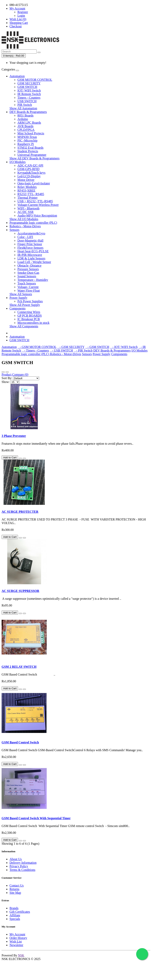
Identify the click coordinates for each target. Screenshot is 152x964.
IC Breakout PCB (28, 319)
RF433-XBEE (26, 190)
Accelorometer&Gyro (31, 233)
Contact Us (17, 885)
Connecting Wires (28, 312)
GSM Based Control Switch (20, 742)
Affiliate (15, 915)
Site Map (15, 892)
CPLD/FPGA (25, 129)
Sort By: (7, 378)
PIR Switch (24, 104)
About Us (16, 859)
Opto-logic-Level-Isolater (33, 183)
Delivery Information (23, 862)
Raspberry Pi (25, 144)
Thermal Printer (27, 197)
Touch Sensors (26, 283)
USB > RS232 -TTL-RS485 (35, 201)
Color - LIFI (25, 237)
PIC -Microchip (27, 140)
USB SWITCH (26, 101)
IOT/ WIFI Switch (29, 90)
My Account (17, 934)
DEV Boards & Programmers (28, 112)
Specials (15, 919)
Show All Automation (23, 108)
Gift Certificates (20, 911)
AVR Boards (25, 126)
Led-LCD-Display (29, 176)
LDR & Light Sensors (31, 258)
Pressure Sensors (28, 269)
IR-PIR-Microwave (29, 254)
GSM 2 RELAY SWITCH (19, 666)
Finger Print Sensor (29, 244)
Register (22, 12)
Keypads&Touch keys (31, 172)
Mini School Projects (30, 133)
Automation (17, 76)
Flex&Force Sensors (30, 247)
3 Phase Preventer (14, 436)
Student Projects (27, 151)
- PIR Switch (83, 350)
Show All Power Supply (25, 305)
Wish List (16, 941)
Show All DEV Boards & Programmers (35, 158)
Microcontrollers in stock (33, 322)
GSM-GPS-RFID (28, 169)
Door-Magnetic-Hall (30, 240)
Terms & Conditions (22, 869)
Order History (18, 938)
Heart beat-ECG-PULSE (33, 251)
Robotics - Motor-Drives (25, 226)
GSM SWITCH (27, 87)
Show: (6, 382)
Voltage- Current (28, 287)
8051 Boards (25, 115)
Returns (14, 889)
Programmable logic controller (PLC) (33, 222)
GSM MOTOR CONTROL (34, 79)
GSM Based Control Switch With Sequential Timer (36, 818)
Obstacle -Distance (29, 265)
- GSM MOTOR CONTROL (36, 347)
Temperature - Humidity (32, 279)
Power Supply (18, 297)
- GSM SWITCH (97, 347)
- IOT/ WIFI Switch (124, 347)
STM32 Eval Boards (30, 147)
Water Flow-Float (28, 290)
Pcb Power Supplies (30, 301)
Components (18, 308)
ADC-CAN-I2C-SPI (30, 165)
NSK (21, 955)
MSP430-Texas (27, 137)
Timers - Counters (28, 97)
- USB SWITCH (61, 350)
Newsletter (16, 945)
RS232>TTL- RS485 (30, 194)
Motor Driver (25, 179)
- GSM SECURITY (71, 347)
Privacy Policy (19, 866)
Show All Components (24, 326)
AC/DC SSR (25, 212)
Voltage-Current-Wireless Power (38, 204)
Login (21, 15)
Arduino (22, 119)
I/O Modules (18, 162)
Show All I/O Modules (24, 219)
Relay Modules (27, 187)
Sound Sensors (26, 276)
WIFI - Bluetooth (28, 208)
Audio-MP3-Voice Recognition (37, 215)
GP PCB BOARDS (29, 315)
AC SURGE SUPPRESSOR (20, 591)
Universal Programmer (31, 154)
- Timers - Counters (35, 350)
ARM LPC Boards (29, 122)
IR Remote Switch (29, 94)
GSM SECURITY (29, 83)
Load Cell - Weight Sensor (34, 262)
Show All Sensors (21, 294)
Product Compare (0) (15, 374)
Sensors (14, 229)
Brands (14, 908)
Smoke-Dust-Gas (28, 272)
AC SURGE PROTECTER (20, 511)
